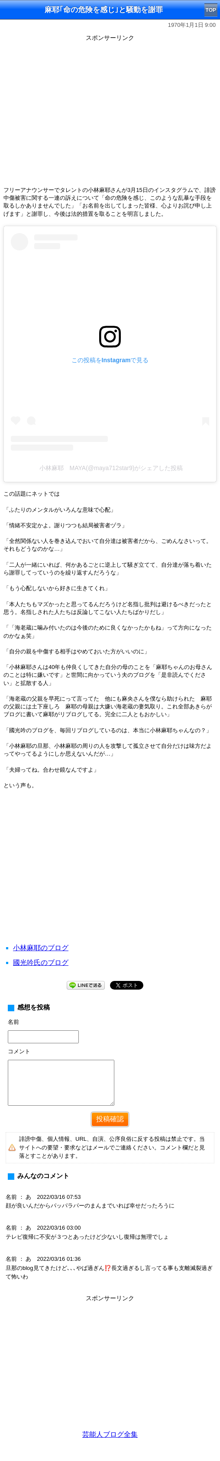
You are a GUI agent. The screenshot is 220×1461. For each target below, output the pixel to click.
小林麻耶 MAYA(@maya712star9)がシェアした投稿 (111, 467)
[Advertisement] (110, 877)
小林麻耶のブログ (40, 947)
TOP (211, 10)
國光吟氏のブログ (40, 962)
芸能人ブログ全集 (110, 1434)
